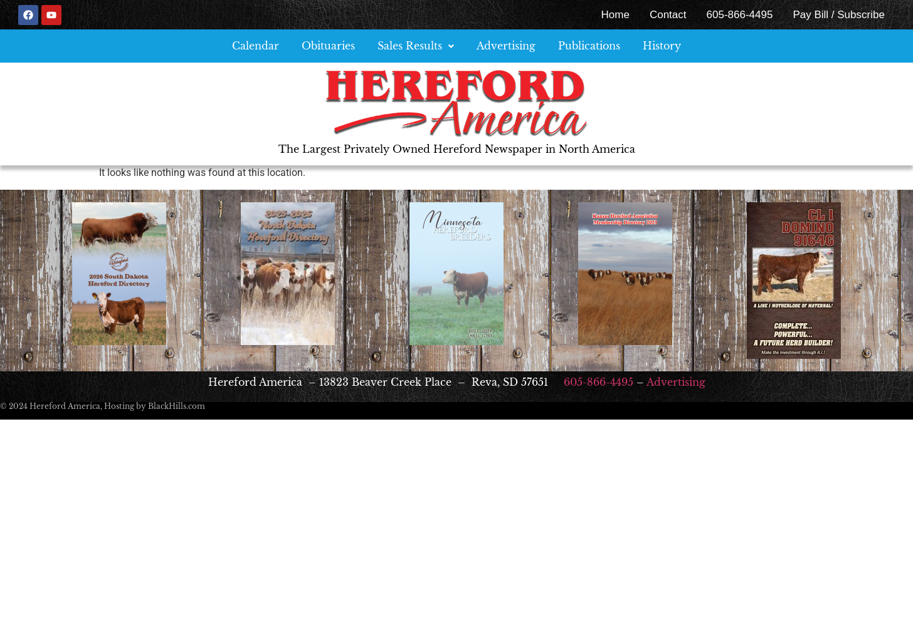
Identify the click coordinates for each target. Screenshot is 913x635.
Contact (668, 15)
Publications (589, 45)
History (662, 45)
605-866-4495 (740, 15)
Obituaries (328, 45)
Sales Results (415, 45)
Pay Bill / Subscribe (838, 15)
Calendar (255, 45)
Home (615, 15)
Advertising (506, 45)
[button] (415, 46)
